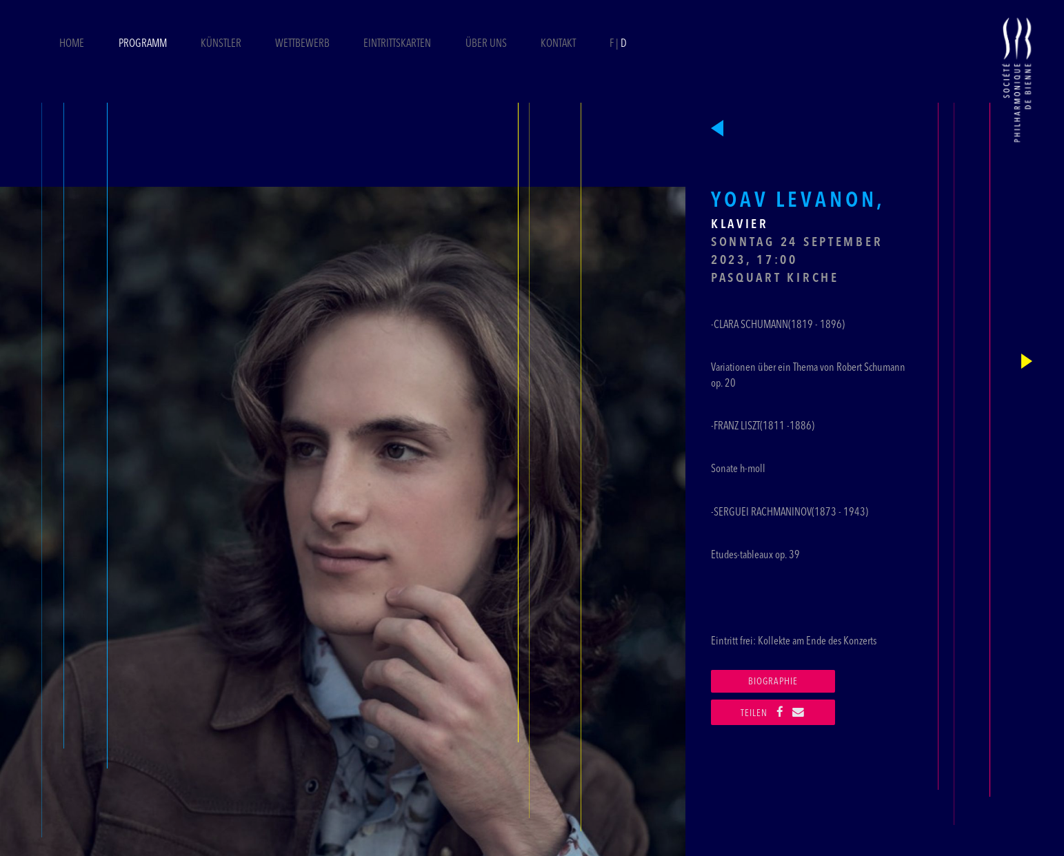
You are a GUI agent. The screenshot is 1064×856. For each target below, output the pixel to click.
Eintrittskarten (398, 44)
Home (71, 44)
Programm (143, 44)
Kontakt (558, 44)
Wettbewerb (302, 44)
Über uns (486, 44)
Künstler (221, 44)
